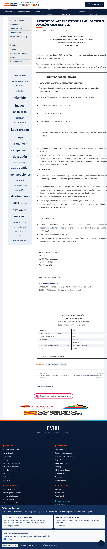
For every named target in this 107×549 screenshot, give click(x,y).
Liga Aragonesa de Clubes (64, 456)
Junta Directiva (16, 28)
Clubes (82, 12)
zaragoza (17, 231)
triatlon (14, 168)
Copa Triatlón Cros (62, 463)
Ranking (58, 467)
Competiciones (24, 12)
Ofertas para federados (12, 493)
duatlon (20, 181)
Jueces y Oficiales (66, 12)
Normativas (59, 477)
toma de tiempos (20, 227)
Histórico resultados (62, 470)
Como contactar (16, 62)
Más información (50, 546)
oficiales (17, 162)
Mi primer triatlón (61, 473)
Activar (61, 526)
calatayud (23, 203)
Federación (9, 12)
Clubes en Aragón (9, 499)
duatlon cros (19, 222)
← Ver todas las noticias (44, 386)
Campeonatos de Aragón (64, 453)
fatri (14, 129)
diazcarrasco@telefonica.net (51, 228)
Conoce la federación (18, 20)
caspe (23, 162)
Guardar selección (29, 545)
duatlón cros (20, 196)
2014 (16, 203)
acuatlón (20, 190)
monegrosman (20, 240)
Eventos (13, 45)
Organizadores (60, 480)
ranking (22, 71)
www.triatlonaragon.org (48, 284)
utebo (24, 231)
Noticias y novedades (18, 41)
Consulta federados (10, 496)
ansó (16, 71)
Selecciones (59, 493)
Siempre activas (11, 526)
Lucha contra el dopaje (19, 37)
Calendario (94, 4)
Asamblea (14, 24)
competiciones (20, 174)
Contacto (6, 480)
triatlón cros (20, 76)
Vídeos (13, 49)
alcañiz (19, 91)
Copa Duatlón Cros (62, 460)
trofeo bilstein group (20, 185)
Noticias (6, 470)
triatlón (19, 98)
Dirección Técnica (49, 12)
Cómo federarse (9, 489)
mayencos (20, 235)
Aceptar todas (9, 545)
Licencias (38, 12)
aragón (24, 129)
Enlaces (13, 57)
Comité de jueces (61, 505)
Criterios (58, 489)
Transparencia (15, 33)
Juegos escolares (93, 12)
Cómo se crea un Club (11, 503)
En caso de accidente (18, 53)
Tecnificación (60, 496)
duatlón (24, 167)
